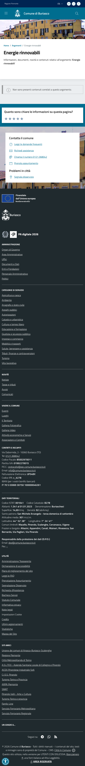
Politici (5, 278)
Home (6, 45)
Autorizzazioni (9, 314)
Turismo (5, 358)
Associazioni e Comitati (13, 440)
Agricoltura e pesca (11, 295)
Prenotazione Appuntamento (16, 580)
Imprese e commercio (12, 339)
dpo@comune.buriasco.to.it (22, 543)
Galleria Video (8, 430)
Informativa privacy (11, 605)
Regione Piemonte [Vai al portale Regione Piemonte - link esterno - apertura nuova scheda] (11, 3)
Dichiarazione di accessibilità (16, 566)
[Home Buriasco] (30, 13)
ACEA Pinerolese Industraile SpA (18, 670)
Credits (5, 619)
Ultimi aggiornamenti (12, 624)
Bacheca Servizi (10, 595)
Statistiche (7, 629)
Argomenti (16, 45)
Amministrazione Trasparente (16, 561)
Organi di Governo (11, 249)
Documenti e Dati (10, 264)
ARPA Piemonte (10, 684)
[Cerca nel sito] (76, 13)
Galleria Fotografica (11, 425)
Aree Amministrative (12, 254)
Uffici (4, 259)
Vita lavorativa (9, 363)
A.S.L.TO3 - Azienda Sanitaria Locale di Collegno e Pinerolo (31, 665)
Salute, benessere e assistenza (17, 348)
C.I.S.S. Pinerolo (9, 674)
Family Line (7, 703)
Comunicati (7, 394)
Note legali (7, 609)
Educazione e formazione (14, 329)
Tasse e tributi (9, 384)
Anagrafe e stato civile (13, 305)
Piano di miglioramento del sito (17, 571)
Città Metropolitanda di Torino (16, 660)
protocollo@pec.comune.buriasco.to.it (27, 467)
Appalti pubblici (9, 310)
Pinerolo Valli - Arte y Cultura (16, 694)
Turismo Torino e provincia (14, 699)
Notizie (5, 379)
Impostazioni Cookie (12, 614)
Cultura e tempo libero (13, 324)
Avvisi (5, 389)
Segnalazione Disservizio (14, 585)
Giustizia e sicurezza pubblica (16, 334)
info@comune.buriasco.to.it (22, 470)
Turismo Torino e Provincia (14, 679)
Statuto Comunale (11, 600)
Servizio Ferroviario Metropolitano (18, 708)
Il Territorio (7, 420)
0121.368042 (13, 456)
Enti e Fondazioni (10, 269)
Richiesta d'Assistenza (13, 590)
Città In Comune (62, 750)
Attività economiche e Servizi (16, 435)
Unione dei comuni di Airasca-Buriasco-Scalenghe (27, 650)
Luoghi (5, 415)
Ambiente (7, 300)
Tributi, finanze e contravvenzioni (18, 353)
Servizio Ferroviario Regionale (16, 713)
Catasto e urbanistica (12, 319)
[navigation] (6, 13)
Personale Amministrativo (15, 274)
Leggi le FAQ (8, 576)
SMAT (5, 689)
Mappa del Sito (9, 634)
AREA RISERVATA (41, 761)
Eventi (5, 411)
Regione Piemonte (11, 655)
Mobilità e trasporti (11, 343)
